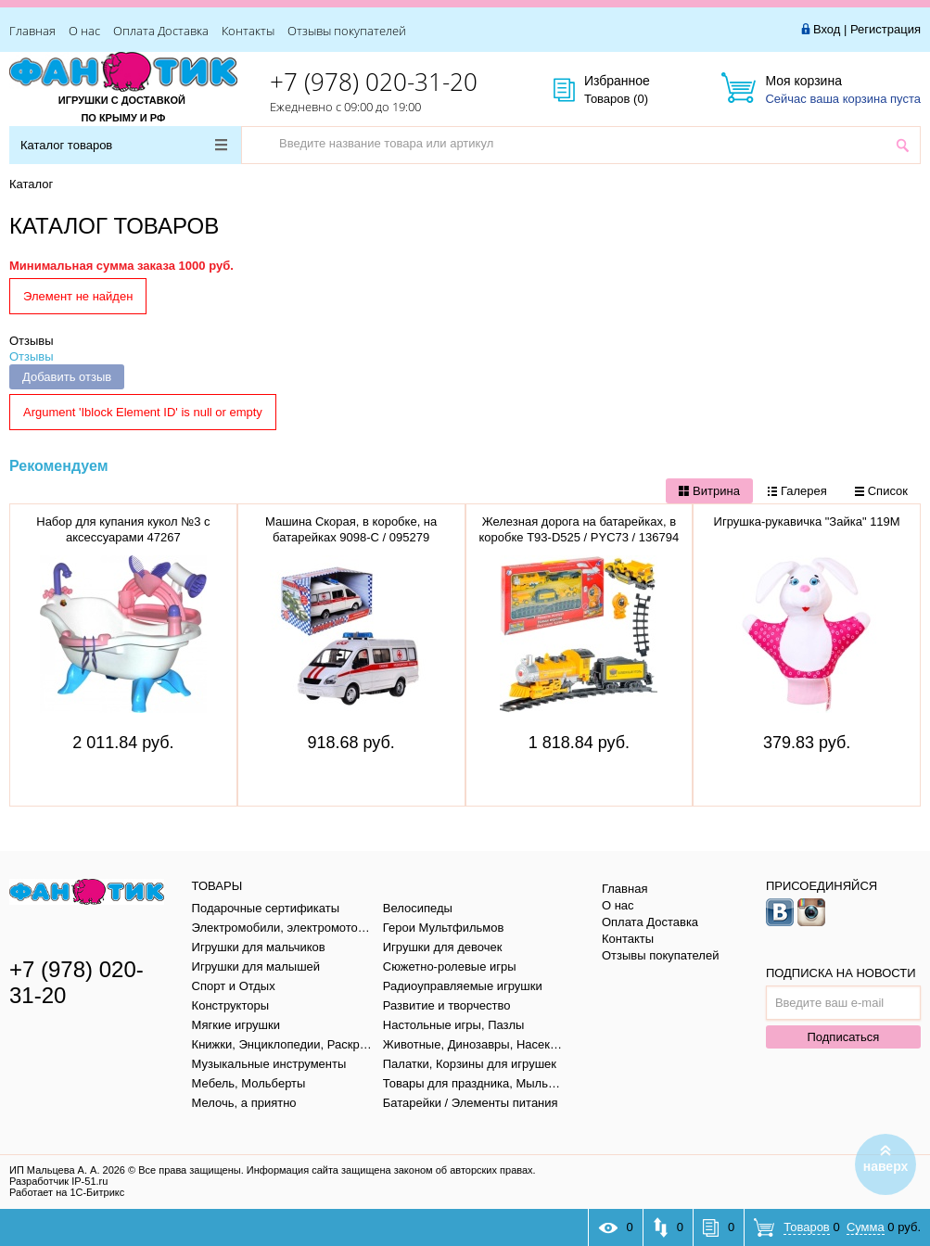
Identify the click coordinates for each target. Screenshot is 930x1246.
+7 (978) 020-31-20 (374, 81)
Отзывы (31, 341)
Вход (826, 29)
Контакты (248, 30)
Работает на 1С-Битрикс (66, 1192)
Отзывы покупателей (346, 30)
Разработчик (58, 1181)
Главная (32, 30)
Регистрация (885, 29)
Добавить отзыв (66, 377)
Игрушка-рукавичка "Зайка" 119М (807, 521)
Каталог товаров (123, 145)
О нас (84, 30)
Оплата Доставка (161, 30)
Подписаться (843, 1037)
